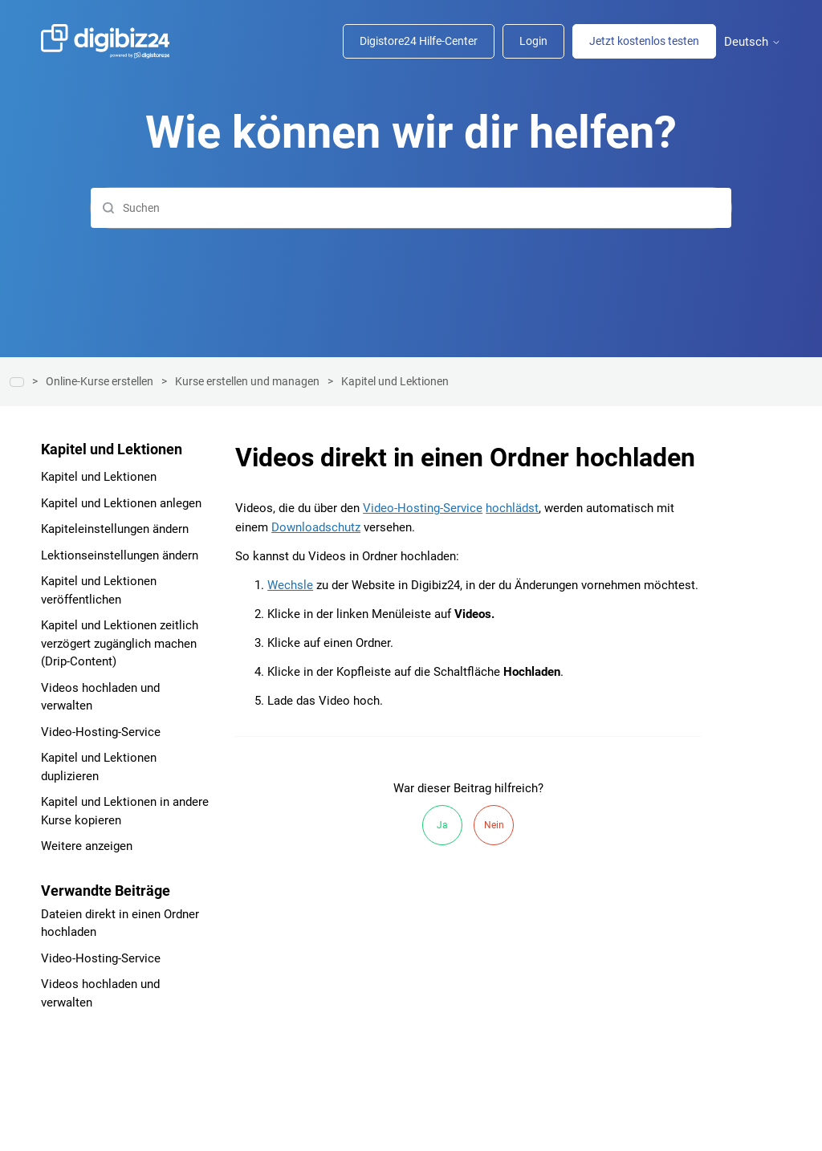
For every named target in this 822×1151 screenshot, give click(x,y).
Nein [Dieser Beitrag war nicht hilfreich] (494, 825)
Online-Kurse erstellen (99, 381)
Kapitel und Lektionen (395, 381)
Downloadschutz (315, 527)
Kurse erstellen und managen (247, 381)
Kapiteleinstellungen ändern (115, 529)
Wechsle (290, 585)
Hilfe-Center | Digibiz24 (17, 382)
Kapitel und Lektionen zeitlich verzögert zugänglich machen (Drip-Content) (119, 643)
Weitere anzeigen (86, 846)
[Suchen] (411, 208)
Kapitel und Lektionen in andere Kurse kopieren (125, 811)
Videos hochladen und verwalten (100, 697)
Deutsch (752, 42)
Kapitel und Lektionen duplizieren (99, 766)
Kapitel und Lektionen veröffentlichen (99, 590)
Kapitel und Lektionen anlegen (121, 503)
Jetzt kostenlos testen (644, 41)
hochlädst (512, 508)
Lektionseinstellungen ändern (119, 555)
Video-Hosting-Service (101, 732)
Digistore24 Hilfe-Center (419, 41)
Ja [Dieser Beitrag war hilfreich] (442, 825)
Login (533, 41)
